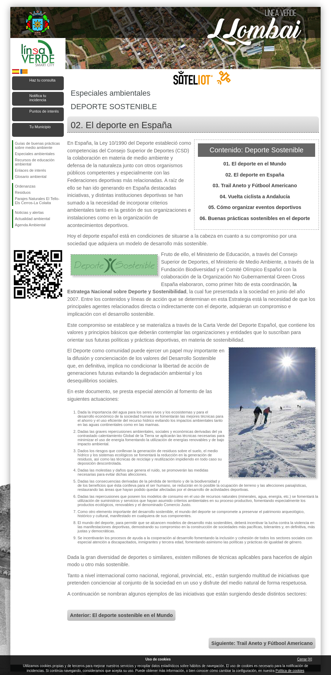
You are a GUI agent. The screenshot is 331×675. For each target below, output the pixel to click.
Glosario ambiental (31, 176)
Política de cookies (289, 671)
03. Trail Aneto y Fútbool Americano (255, 185)
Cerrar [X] (304, 659)
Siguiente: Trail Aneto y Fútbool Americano (262, 643)
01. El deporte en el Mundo (254, 164)
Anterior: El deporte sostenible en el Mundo (121, 615)
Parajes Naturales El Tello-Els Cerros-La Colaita (37, 201)
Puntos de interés (44, 111)
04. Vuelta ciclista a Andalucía (255, 196)
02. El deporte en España (254, 175)
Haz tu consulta (42, 80)
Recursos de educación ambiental (34, 162)
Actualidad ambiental (32, 219)
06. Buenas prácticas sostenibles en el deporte (255, 218)
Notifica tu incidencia (37, 98)
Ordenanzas (25, 186)
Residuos (23, 192)
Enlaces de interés (30, 170)
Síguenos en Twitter (27, 239)
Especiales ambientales (35, 154)
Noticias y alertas (29, 212)
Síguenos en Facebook (16, 239)
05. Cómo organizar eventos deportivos (254, 207)
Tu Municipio (40, 127)
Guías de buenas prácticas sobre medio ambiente (37, 145)
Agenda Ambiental (30, 225)
